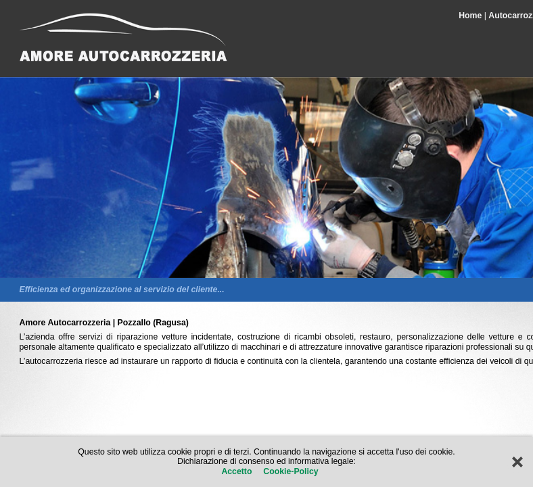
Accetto (237, 471)
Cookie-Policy (290, 471)
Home (470, 15)
